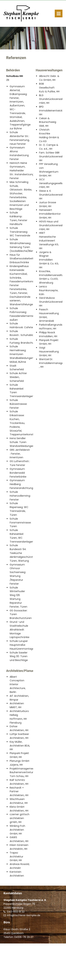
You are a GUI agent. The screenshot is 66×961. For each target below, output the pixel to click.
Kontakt (14, 955)
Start (6, 955)
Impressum (27, 955)
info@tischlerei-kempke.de (23, 915)
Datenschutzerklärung (48, 955)
